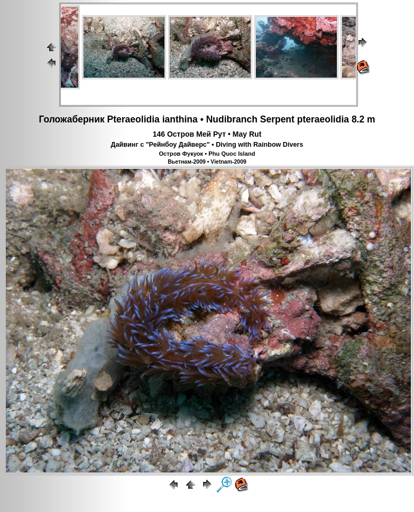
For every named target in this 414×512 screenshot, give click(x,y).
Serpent (277, 119)
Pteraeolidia (133, 119)
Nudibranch (231, 119)
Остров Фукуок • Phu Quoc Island (207, 153)
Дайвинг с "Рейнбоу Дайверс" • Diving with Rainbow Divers (207, 144)
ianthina (180, 119)
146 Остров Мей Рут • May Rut (207, 134)
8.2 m (363, 119)
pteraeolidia (323, 119)
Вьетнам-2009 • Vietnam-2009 (207, 161)
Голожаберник (71, 119)
